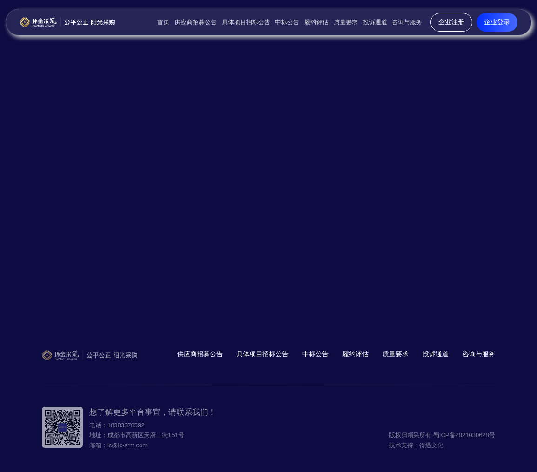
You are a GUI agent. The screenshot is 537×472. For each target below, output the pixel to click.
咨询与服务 (407, 22)
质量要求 (346, 22)
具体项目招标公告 (246, 22)
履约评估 (316, 22)
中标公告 (287, 22)
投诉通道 (375, 22)
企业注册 (451, 22)
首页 (163, 22)
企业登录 (497, 22)
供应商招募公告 (196, 22)
